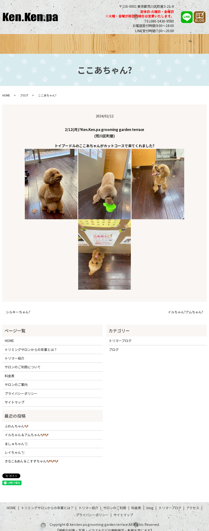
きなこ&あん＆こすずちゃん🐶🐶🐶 (31, 455)
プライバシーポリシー (21, 387)
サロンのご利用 (115, 40)
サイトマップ (14, 396)
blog (150, 502)
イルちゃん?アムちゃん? (185, 306)
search (196, 40)
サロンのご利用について (23, 361)
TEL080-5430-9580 (159, 21)
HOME (18, 40)
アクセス (182, 40)
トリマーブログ (162, 40)
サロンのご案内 (16, 379)
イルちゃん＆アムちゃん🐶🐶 (26, 429)
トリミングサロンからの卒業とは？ (52, 40)
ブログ (144, 40)
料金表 (133, 40)
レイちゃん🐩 (15, 446)
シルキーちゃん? (18, 306)
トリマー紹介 (91, 40)
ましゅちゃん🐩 (16, 438)
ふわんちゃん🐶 (16, 420)
